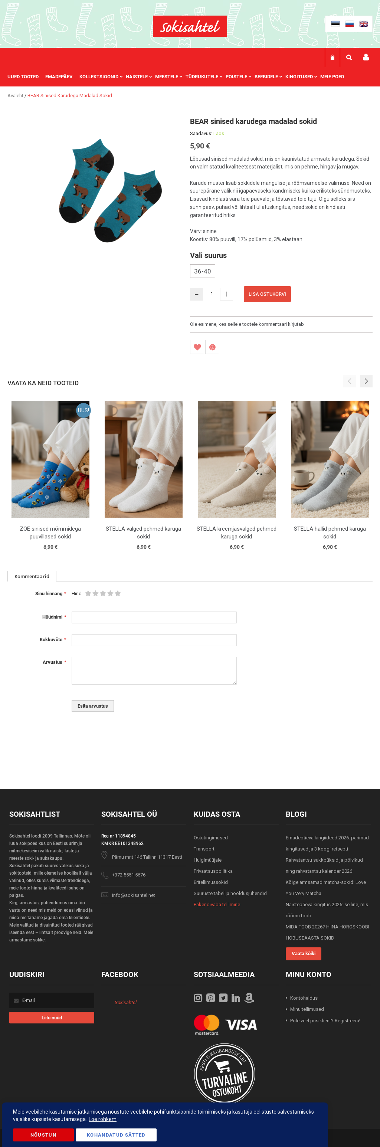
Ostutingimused (211, 837)
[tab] (31, 576)
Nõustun (43, 1135)
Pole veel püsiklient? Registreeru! (325, 1020)
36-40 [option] (202, 271)
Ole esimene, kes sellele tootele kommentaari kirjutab (247, 324)
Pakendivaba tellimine (217, 904)
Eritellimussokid (211, 882)
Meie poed (332, 76)
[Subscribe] (51, 1017)
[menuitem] (26, 76)
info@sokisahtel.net (133, 895)
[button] (366, 381)
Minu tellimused (307, 1009)
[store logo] (190, 26)
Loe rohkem (103, 1119)
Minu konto (366, 57)
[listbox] (281, 272)
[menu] (179, 76)
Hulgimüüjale (208, 860)
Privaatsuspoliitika (213, 871)
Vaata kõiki (303, 953)
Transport (204, 849)
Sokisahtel (126, 1002)
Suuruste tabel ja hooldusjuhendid (230, 893)
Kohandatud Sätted (116, 1135)
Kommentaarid (31, 576)
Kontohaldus (304, 998)
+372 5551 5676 (128, 875)
